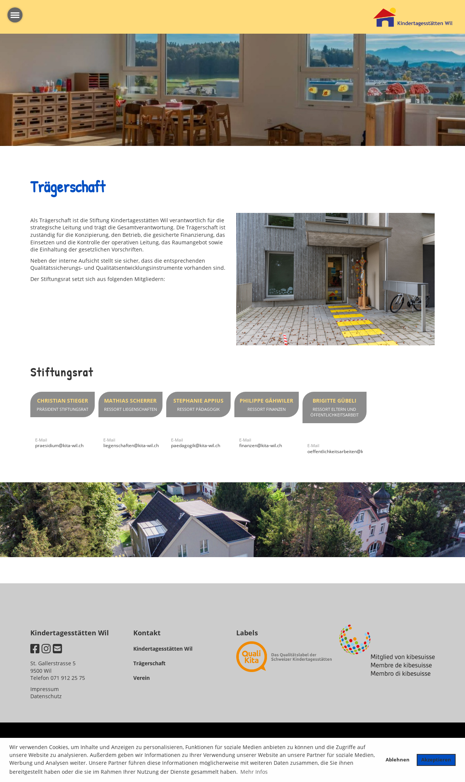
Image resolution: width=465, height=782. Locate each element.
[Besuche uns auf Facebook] (35, 648)
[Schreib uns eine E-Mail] (57, 648)
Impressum (44, 689)
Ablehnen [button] (398, 760)
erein (143, 677)
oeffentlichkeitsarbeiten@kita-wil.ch (344, 451)
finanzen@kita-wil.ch (260, 445)
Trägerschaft (149, 663)
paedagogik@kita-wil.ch (195, 445)
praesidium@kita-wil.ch (59, 445)
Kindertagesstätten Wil (162, 648)
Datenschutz (46, 696)
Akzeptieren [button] (436, 760)
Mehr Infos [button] (254, 771)
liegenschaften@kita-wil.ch (131, 445)
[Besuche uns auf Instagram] (46, 648)
